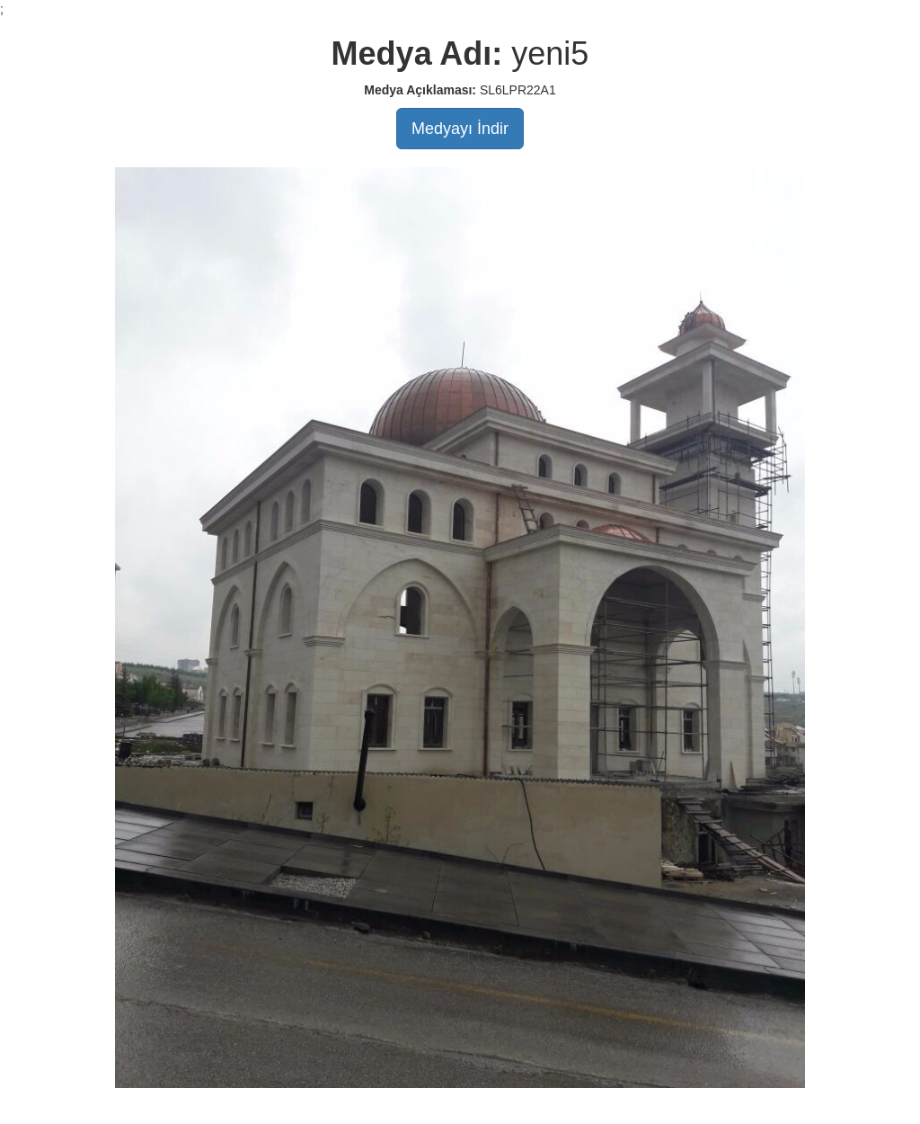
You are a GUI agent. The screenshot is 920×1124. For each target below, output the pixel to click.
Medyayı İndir (460, 129)
